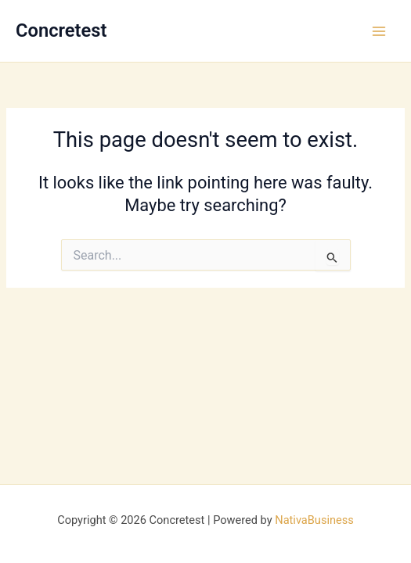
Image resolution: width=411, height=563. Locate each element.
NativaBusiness (314, 520)
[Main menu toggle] (378, 31)
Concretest (61, 30)
